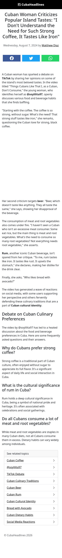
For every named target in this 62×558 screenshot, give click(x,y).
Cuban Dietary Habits (31, 515)
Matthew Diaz (50, 45)
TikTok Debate (31, 474)
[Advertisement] (31, 164)
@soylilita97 (31, 467)
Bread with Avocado (31, 508)
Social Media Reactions (31, 522)
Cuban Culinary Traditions (31, 481)
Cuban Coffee (31, 460)
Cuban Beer (31, 488)
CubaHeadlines (31, 4)
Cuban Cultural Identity (31, 501)
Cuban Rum (31, 494)
